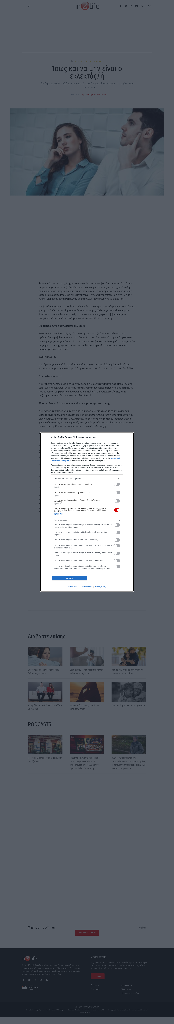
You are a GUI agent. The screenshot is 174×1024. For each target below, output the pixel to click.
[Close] (129, 436)
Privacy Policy (100, 588)
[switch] (117, 483)
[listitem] (87, 478)
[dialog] (87, 512)
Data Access (87, 588)
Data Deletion (73, 588)
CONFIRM (70, 578)
